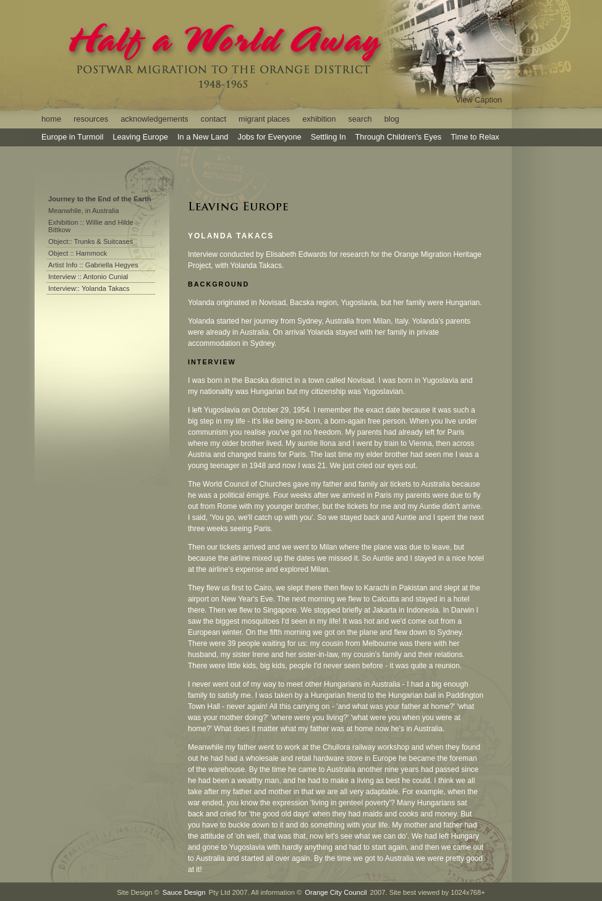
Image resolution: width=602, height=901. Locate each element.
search (359, 119)
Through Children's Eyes (398, 136)
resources (91, 119)
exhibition (319, 119)
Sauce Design (184, 892)
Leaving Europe (140, 136)
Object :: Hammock (77, 253)
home (51, 119)
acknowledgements (155, 119)
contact (213, 119)
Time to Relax (475, 136)
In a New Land (203, 136)
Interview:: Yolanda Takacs (89, 288)
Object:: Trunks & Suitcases (90, 241)
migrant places (264, 119)
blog (391, 119)
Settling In (328, 136)
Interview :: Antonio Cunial (88, 276)
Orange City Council (336, 892)
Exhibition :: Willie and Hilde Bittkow (91, 226)
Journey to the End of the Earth (99, 199)
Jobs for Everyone (269, 136)
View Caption (479, 99)
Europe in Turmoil (72, 136)
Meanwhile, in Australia (83, 210)
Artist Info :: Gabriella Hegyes (93, 265)
